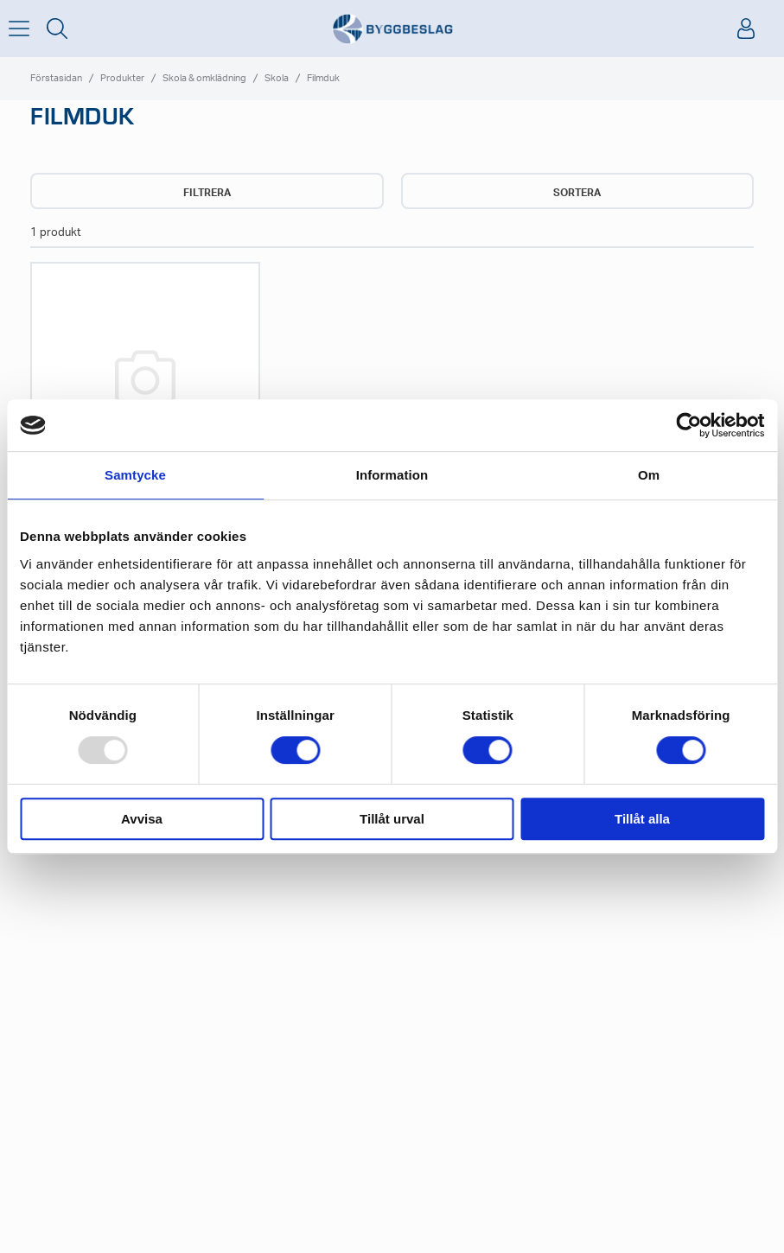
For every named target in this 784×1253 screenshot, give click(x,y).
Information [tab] (392, 474)
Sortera (577, 193)
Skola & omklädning (204, 78)
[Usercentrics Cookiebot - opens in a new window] (688, 425)
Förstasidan (56, 78)
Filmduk (323, 78)
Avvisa (142, 818)
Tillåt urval (392, 818)
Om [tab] (649, 474)
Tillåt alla (642, 818)
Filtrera (207, 193)
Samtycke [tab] (135, 474)
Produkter (122, 78)
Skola (277, 78)
